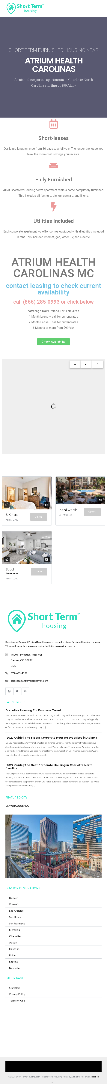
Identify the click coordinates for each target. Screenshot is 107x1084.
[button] (53, 341)
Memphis (14, 929)
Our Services (29, 1063)
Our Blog (14, 987)
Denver (13, 897)
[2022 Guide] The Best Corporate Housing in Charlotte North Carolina (49, 766)
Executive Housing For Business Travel (33, 710)
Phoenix (14, 904)
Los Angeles (16, 910)
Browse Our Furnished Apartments (58, 1063)
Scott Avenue (12, 571)
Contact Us (85, 1063)
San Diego (15, 916)
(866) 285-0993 (51, 1069)
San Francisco (17, 923)
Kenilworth (68, 510)
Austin (13, 942)
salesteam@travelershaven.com (29, 680)
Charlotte (15, 936)
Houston (14, 948)
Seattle (13, 961)
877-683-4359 (19, 673)
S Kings (12, 515)
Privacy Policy (17, 994)
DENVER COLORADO (17, 805)
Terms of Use (17, 1000)
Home (15, 1063)
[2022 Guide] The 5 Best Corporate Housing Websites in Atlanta (51, 737)
